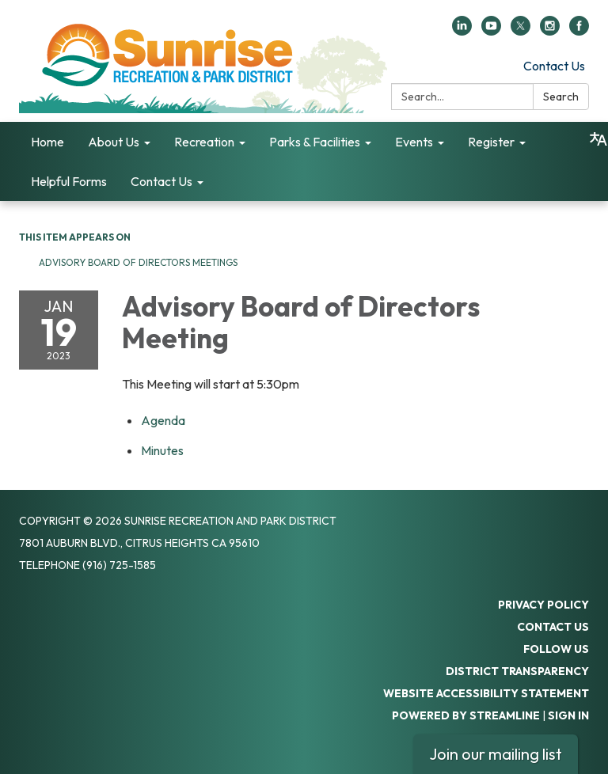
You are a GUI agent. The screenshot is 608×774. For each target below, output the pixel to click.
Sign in (568, 715)
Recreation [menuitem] (204, 142)
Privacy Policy (543, 605)
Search (561, 96)
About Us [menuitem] (113, 142)
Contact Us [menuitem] (161, 181)
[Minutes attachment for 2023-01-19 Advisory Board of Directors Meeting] (162, 450)
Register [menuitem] (491, 142)
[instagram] (550, 31)
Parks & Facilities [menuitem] (314, 142)
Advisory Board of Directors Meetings (138, 262)
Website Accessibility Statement (486, 693)
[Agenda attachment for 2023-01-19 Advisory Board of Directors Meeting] (163, 420)
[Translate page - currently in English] (598, 139)
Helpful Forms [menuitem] (69, 181)
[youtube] (491, 31)
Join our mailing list (495, 754)
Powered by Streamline (466, 715)
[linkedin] (462, 31)
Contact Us (554, 66)
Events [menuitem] (414, 142)
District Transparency (517, 671)
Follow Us (556, 649)
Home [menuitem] (47, 142)
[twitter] (520, 31)
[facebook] (579, 31)
